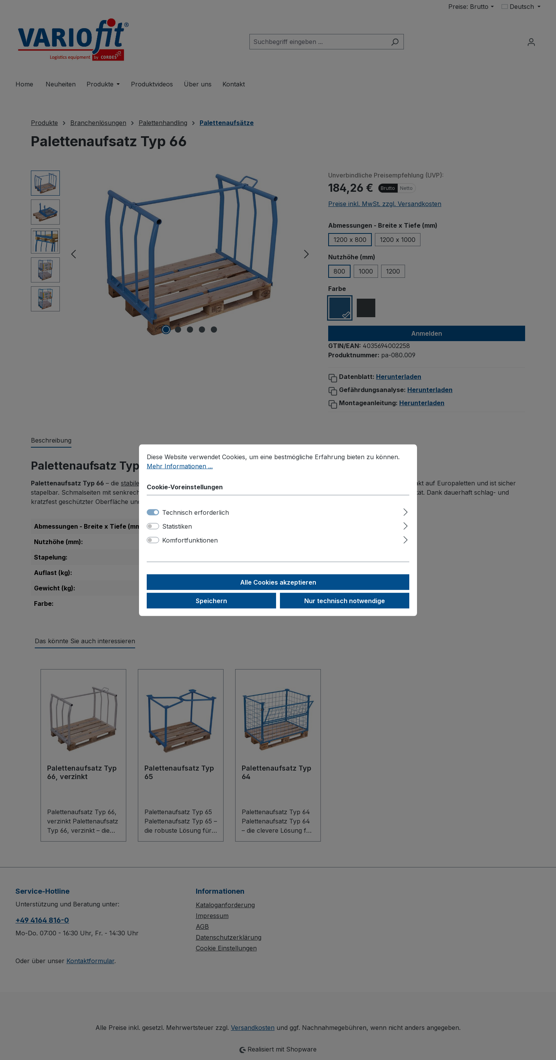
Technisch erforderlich (195, 512)
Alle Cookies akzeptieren (278, 582)
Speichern (211, 600)
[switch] (153, 526)
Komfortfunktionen (190, 540)
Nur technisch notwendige (344, 600)
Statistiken (177, 526)
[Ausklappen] (405, 511)
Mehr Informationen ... (180, 466)
